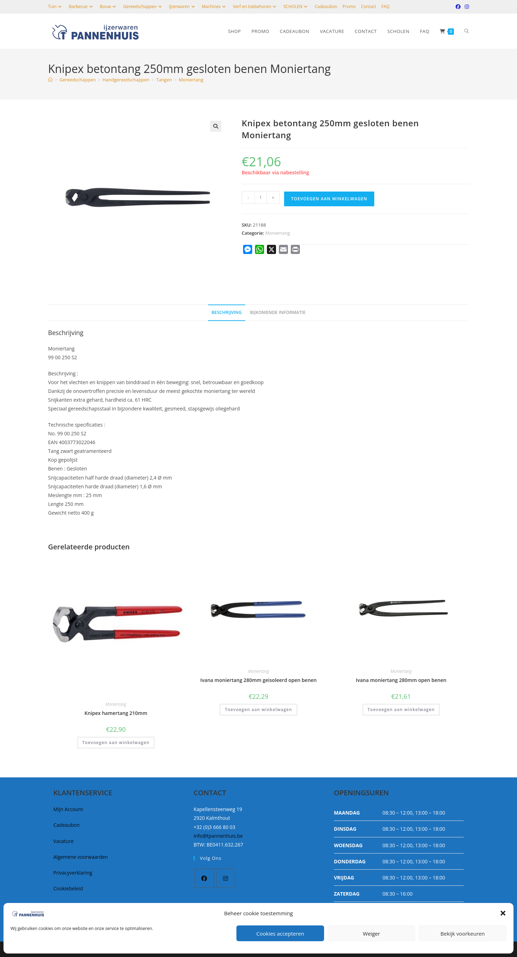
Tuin (55, 6)
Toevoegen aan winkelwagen (329, 199)
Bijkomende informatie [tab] (278, 312)
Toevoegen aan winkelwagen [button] (115, 742)
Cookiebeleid (68, 888)
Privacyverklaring (72, 872)
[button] (502, 913)
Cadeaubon (326, 6)
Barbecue (81, 6)
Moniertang (191, 79)
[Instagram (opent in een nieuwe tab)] (466, 6)
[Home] (50, 79)
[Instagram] (225, 878)
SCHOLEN (296, 6)
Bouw (109, 6)
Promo (349, 6)
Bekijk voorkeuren (463, 933)
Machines (215, 6)
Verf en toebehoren (255, 6)
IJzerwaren (183, 6)
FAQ (385, 6)
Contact (368, 6)
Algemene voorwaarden (80, 857)
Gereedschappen (143, 6)
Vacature (63, 841)
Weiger (371, 933)
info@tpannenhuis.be (218, 835)
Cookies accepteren (280, 933)
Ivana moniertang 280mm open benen (401, 680)
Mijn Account (68, 809)
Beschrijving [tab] (227, 312)
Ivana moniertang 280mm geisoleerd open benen (258, 680)
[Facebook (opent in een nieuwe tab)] (458, 6)
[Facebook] (204, 878)
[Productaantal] (260, 197)
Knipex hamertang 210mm (116, 713)
